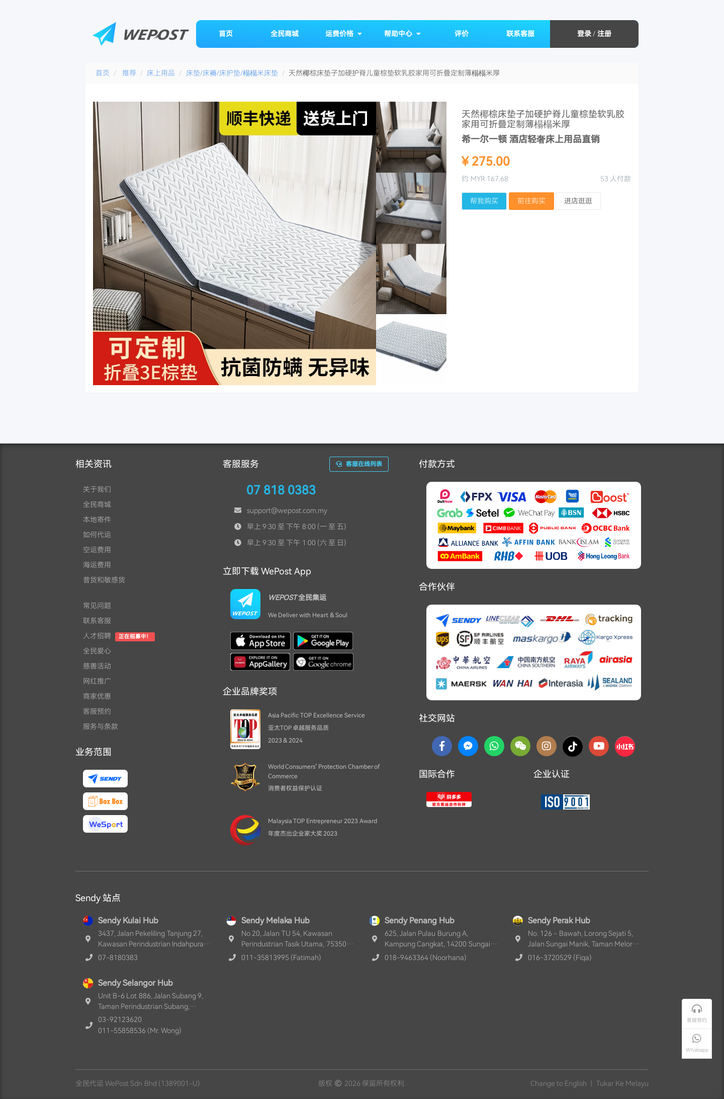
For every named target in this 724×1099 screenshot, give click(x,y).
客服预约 (97, 711)
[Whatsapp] (494, 746)
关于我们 (97, 489)
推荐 (129, 73)
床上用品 (161, 73)
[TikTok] (573, 746)
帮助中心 (402, 34)
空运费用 (97, 550)
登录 (584, 34)
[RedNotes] (625, 746)
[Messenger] (468, 746)
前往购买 (531, 201)
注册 (604, 34)
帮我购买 (484, 201)
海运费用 (97, 565)
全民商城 (284, 34)
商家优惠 (97, 696)
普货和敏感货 (104, 580)
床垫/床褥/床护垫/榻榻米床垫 (232, 73)
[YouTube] (599, 746)
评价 (462, 34)
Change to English (558, 1083)
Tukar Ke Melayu (622, 1083)
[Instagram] (546, 746)
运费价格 (344, 34)
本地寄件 (97, 520)
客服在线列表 (359, 464)
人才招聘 (97, 636)
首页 (226, 34)
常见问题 (97, 606)
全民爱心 (97, 651)
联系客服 (520, 34)
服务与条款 (100, 726)
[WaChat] (520, 746)
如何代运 (97, 535)
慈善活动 (97, 666)
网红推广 (97, 681)
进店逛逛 (578, 201)
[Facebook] (442, 746)
